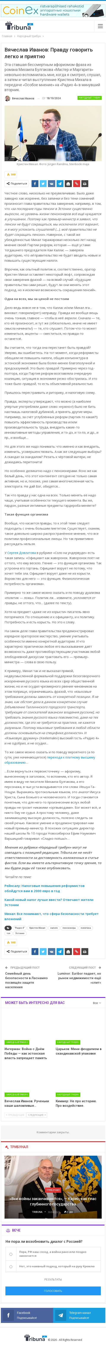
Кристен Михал (37, 928)
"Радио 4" (19, 928)
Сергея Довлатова (21, 552)
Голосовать (53, 1291)
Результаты (53, 1279)
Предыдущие (15, 1114)
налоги (54, 928)
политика (86, 928)
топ (8, 933)
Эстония (19, 933)
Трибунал (53, 1190)
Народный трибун (89, 98)
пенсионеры (69, 928)
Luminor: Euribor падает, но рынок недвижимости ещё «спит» (79, 978)
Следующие (37, 1114)
